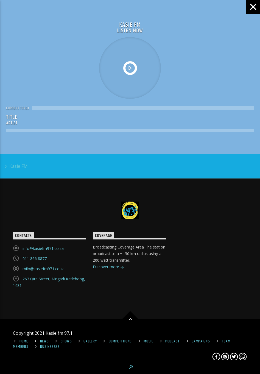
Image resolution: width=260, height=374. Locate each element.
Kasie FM (16, 166)
